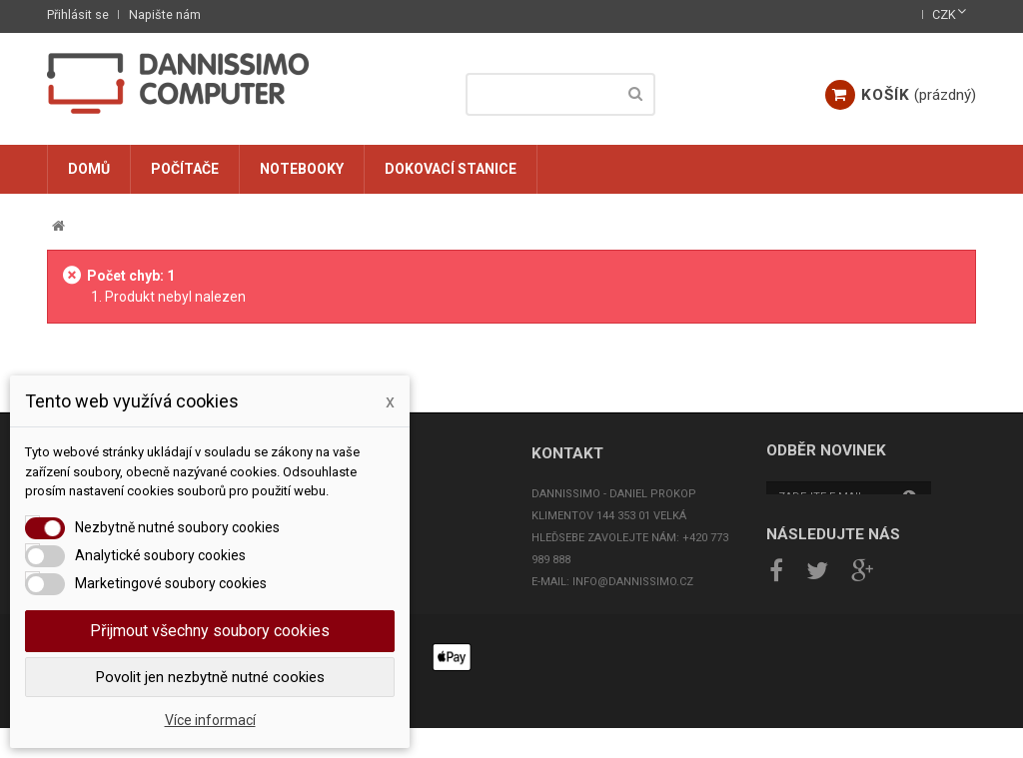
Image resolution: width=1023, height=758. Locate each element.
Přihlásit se (78, 14)
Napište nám (165, 14)
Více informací (210, 720)
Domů (89, 169)
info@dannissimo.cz (632, 581)
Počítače (185, 169)
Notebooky (302, 169)
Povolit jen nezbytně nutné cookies (210, 677)
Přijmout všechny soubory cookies (210, 630)
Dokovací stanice (450, 169)
